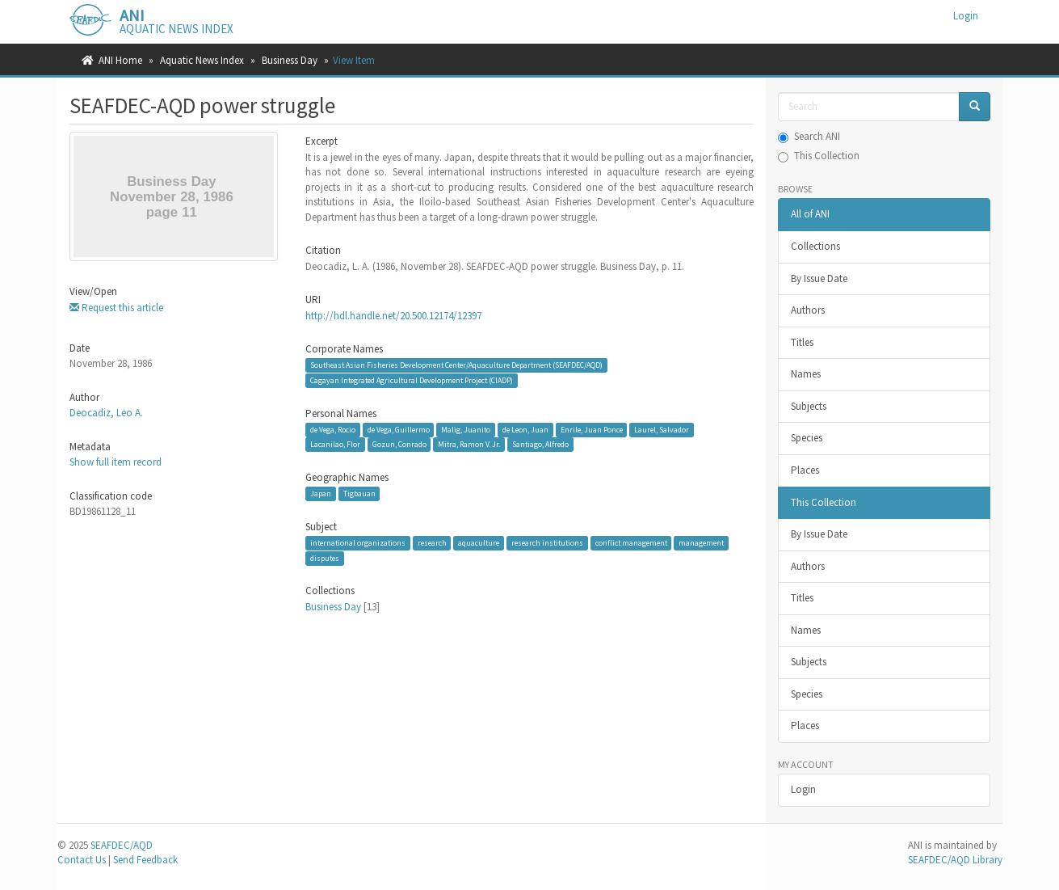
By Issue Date (819, 278)
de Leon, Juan (525, 429)
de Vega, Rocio (332, 429)
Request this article (116, 307)
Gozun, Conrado (399, 444)
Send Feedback (145, 860)
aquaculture (478, 543)
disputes (324, 558)
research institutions (547, 543)
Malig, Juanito (465, 429)
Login (803, 789)
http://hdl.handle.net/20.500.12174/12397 (393, 316)
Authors (808, 310)
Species (806, 438)
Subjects (808, 406)
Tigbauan (359, 493)
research (432, 543)
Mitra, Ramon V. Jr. (469, 444)
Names (806, 374)
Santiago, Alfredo (540, 444)
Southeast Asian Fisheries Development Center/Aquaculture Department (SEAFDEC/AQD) (456, 365)
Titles (802, 342)
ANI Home (120, 60)
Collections (815, 246)
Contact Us (81, 860)
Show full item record (115, 462)
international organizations (358, 543)
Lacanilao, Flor (335, 444)
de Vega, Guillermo (399, 429)
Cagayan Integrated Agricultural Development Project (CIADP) (411, 380)
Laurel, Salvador (661, 429)
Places (805, 470)
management (701, 543)
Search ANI (809, 136)
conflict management (631, 543)
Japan (320, 493)
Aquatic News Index (202, 60)
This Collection (818, 155)
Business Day (289, 60)
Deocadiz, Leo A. (106, 413)
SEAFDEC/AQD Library (955, 860)
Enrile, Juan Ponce (592, 429)
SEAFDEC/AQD (121, 845)
